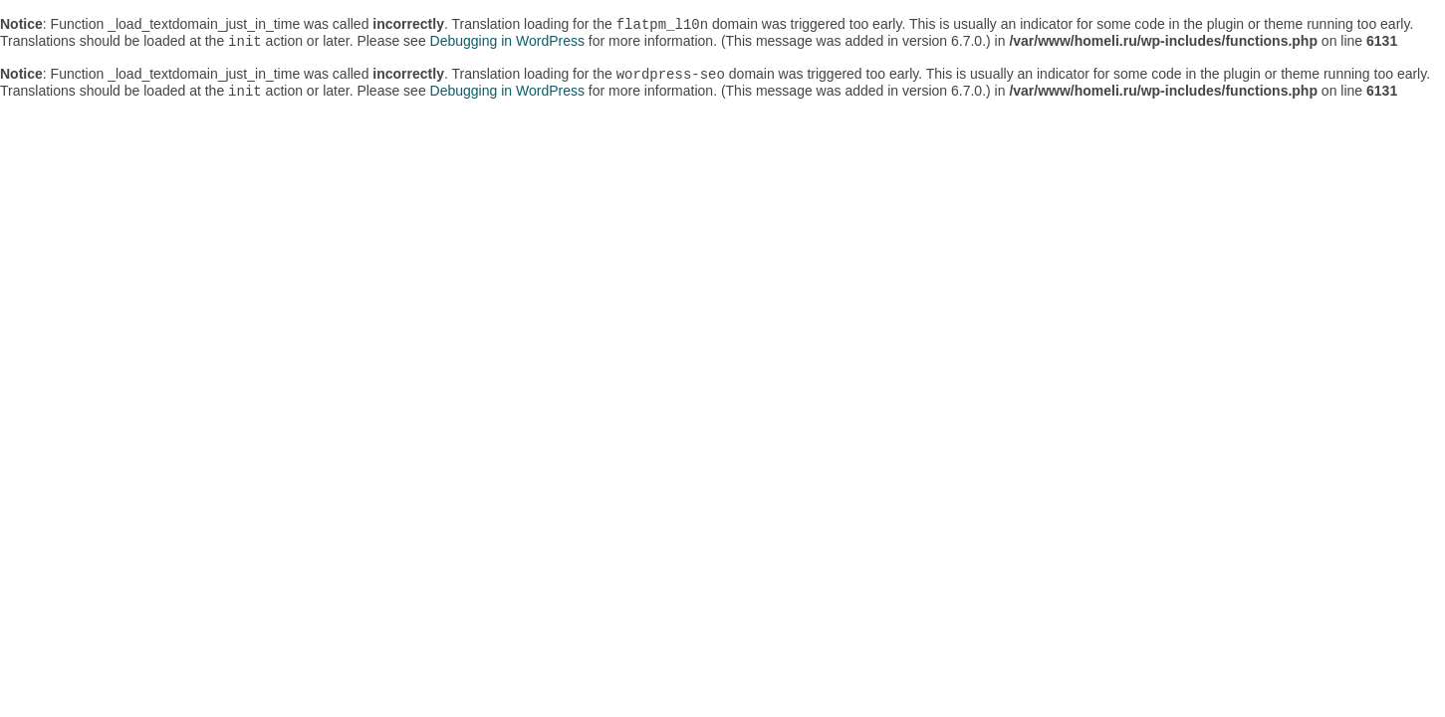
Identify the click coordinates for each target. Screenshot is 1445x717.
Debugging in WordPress (507, 45)
